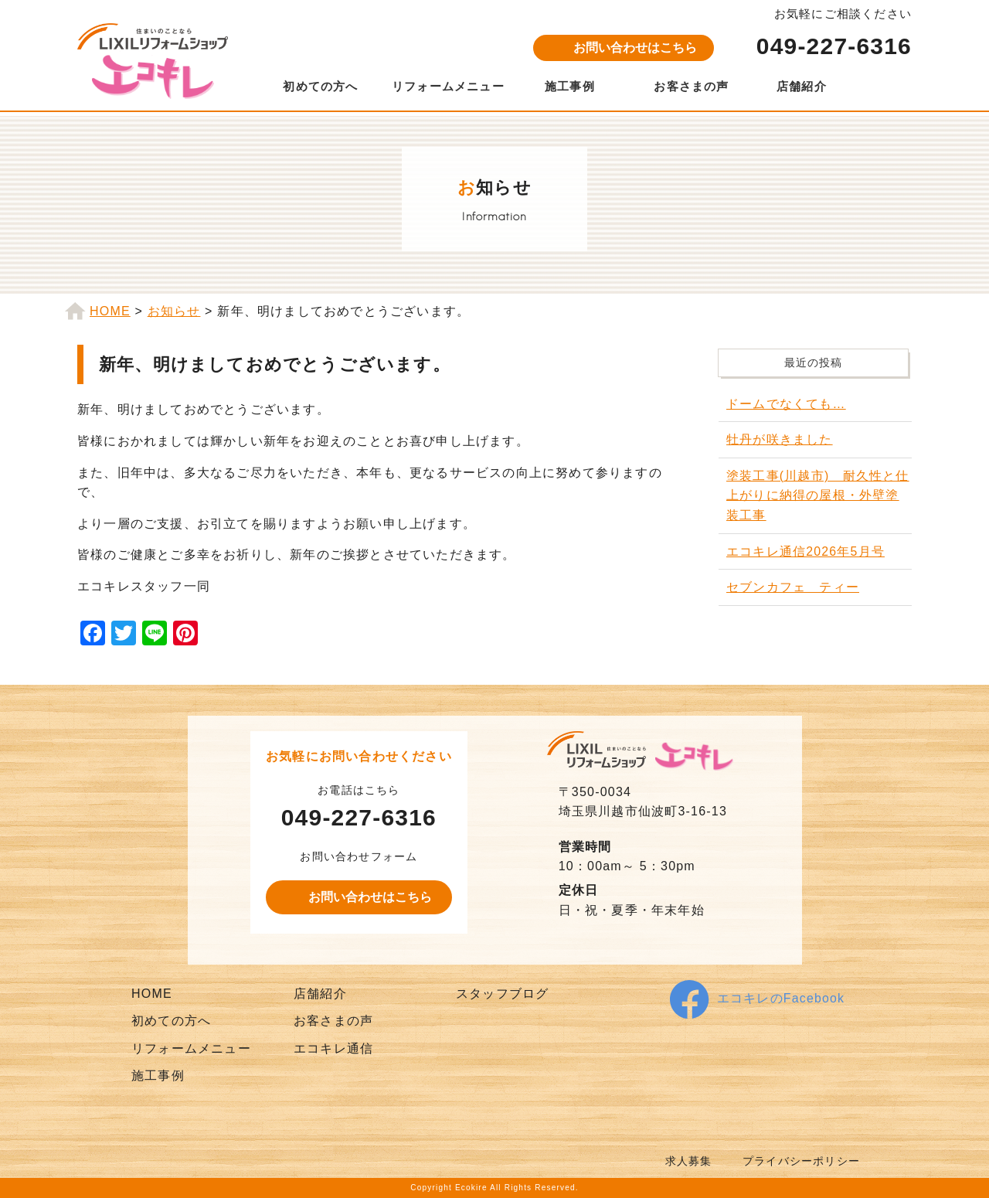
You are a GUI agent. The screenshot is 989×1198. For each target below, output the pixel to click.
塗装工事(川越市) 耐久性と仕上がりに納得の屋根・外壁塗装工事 (817, 495)
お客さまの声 (691, 86)
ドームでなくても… (786, 403)
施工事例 (570, 86)
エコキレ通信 (333, 1048)
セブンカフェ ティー (792, 587)
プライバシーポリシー (801, 1161)
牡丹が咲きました (779, 439)
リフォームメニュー (448, 86)
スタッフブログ (502, 993)
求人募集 (688, 1161)
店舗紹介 (802, 86)
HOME (151, 993)
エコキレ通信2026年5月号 (805, 551)
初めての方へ (320, 86)
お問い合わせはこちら (635, 47)
